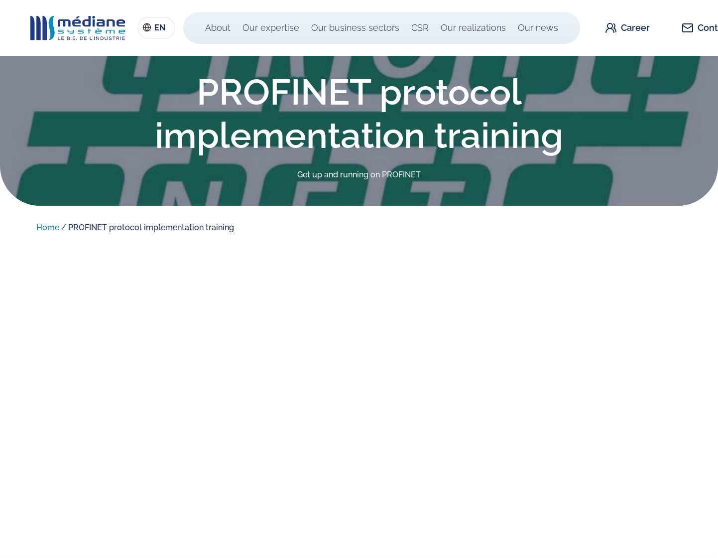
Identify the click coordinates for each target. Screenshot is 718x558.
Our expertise (270, 27)
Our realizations (473, 27)
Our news (538, 27)
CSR (420, 27)
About (218, 27)
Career (635, 27)
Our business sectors (355, 27)
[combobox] (156, 28)
